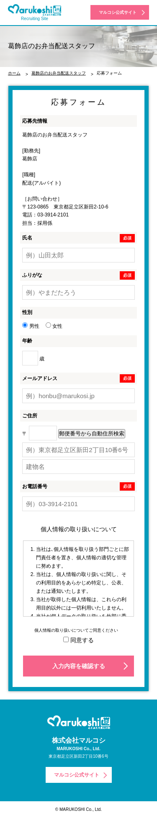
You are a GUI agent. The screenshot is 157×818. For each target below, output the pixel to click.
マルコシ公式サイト (117, 12)
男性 (30, 326)
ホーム (14, 73)
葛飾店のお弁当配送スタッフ (58, 73)
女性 (54, 326)
